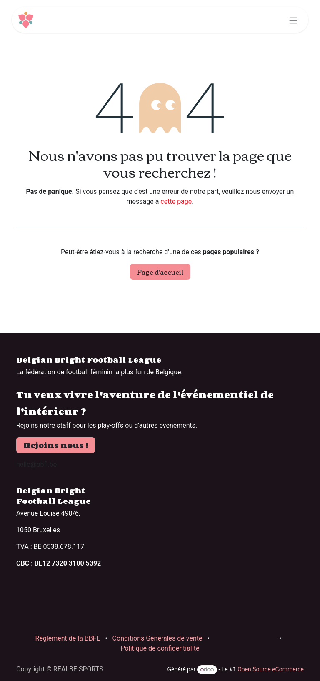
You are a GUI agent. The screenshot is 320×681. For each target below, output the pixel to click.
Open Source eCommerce (271, 669)
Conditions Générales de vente (157, 638)
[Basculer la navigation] (293, 20)
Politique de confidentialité (160, 648)
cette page (176, 201)
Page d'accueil (160, 271)
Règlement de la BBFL (67, 638)
